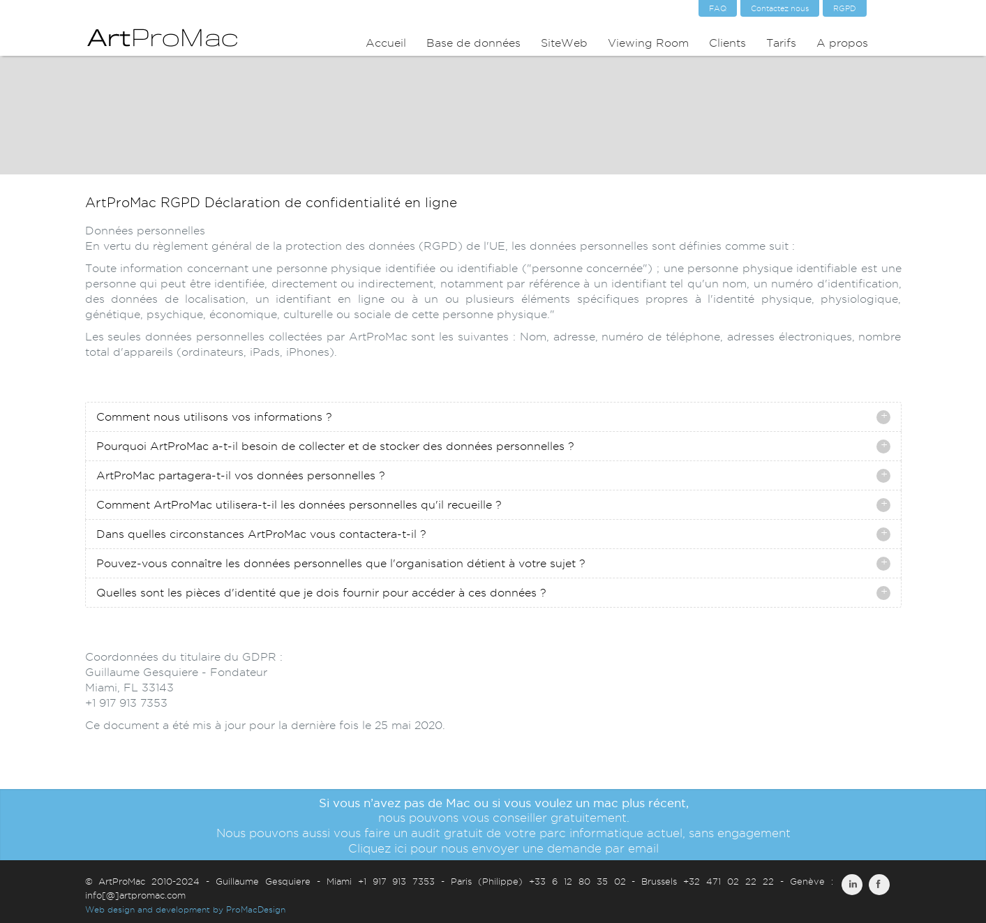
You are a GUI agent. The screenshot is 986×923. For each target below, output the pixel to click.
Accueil (386, 43)
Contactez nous (780, 8)
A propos (842, 43)
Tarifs (781, 43)
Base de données (473, 43)
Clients (727, 43)
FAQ (717, 8)
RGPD (844, 8)
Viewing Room (648, 43)
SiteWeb (564, 43)
